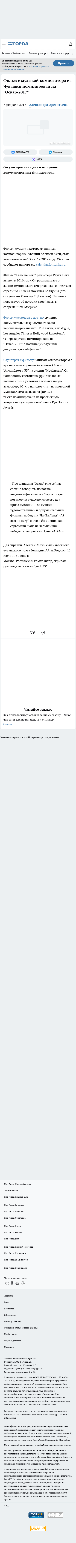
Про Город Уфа (11, 1238)
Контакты (9, 1308)
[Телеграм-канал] (56, 152)
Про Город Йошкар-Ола (16, 1196)
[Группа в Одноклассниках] (12, 1283)
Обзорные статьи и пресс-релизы (20, 1327)
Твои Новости (11, 1190)
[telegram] (44, 632)
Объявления (10, 1315)
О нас (7, 1302)
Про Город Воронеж (14, 1205)
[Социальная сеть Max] (38, 159)
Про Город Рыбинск (14, 1232)
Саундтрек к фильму (18, 360)
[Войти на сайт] (70, 43)
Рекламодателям (12, 1340)
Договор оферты (12, 1321)
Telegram (8, 1295)
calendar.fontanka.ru (50, 264)
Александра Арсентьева (48, 105)
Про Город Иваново (14, 1211)
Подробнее (64, 1440)
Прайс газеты (10, 1334)
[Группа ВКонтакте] (20, 152)
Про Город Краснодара (15, 1267)
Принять (63, 63)
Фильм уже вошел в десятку (24, 317)
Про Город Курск (12, 1226)
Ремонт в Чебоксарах (13, 53)
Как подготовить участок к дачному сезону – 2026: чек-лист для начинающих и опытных (38, 719)
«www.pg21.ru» (28, 1358)
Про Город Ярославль (15, 1217)
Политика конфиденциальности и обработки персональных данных (37, 1445)
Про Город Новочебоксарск (17, 1184)
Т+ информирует (38, 53)
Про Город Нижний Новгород (18, 1246)
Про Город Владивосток (16, 1259)
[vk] (33, 632)
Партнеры (9, 1347)
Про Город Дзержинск (15, 1253)
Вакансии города (60, 53)
